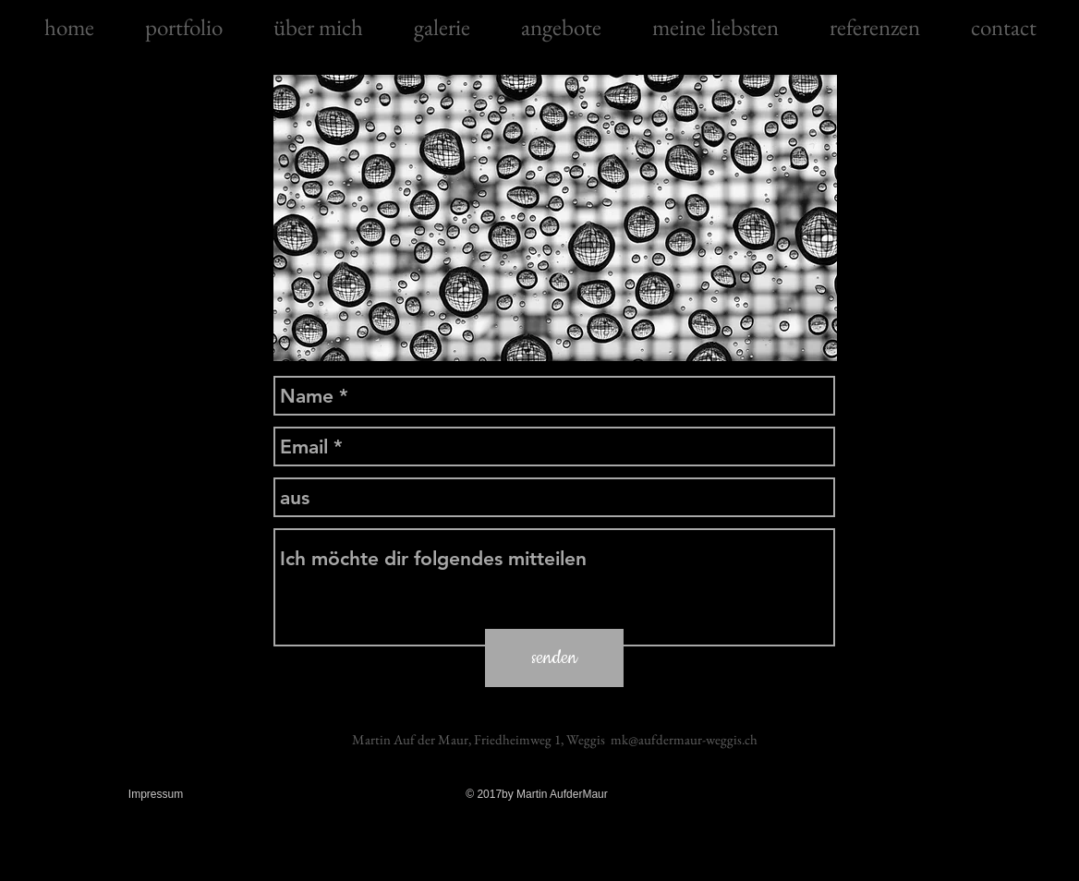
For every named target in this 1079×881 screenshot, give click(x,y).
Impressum (155, 794)
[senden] (554, 658)
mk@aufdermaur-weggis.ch (684, 739)
